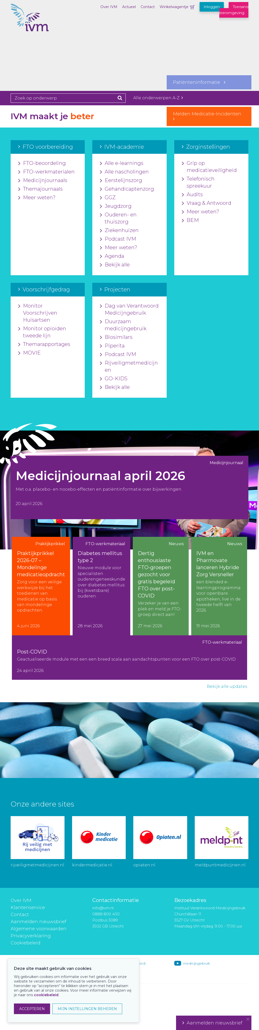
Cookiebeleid (25, 943)
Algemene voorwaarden (39, 929)
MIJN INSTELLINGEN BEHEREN (87, 1009)
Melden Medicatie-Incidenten (209, 116)
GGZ (108, 198)
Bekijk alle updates (227, 686)
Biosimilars (116, 337)
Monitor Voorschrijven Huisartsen (37, 313)
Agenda (112, 256)
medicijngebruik (196, 963)
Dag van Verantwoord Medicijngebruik (129, 309)
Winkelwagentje (174, 7)
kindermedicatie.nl (92, 865)
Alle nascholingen (124, 172)
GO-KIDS (113, 379)
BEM (190, 220)
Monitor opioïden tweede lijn (42, 332)
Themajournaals (40, 189)
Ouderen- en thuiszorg (118, 218)
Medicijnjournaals (42, 180)
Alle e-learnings (121, 163)
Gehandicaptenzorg (127, 189)
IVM (36, 29)
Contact (148, 7)
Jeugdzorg (116, 206)
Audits (192, 194)
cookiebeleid (46, 995)
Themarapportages (44, 344)
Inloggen (212, 7)
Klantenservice (28, 907)
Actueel (129, 7)
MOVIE (29, 353)
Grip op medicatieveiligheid (209, 167)
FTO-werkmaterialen (46, 172)
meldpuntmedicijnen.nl (220, 865)
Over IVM (108, 7)
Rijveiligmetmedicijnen (129, 366)
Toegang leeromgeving (233, 10)
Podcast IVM (118, 239)
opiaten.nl (144, 865)
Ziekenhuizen (119, 230)
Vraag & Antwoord (206, 203)
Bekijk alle (115, 265)
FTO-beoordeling (42, 163)
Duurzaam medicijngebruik (123, 325)
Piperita (112, 346)
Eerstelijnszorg (121, 180)
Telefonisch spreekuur (198, 182)
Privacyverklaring (31, 936)
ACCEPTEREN (32, 1009)
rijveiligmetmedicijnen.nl (37, 865)
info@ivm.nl (103, 908)
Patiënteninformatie (199, 82)
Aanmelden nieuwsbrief (38, 921)
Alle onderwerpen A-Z (158, 97)
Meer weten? (37, 198)
